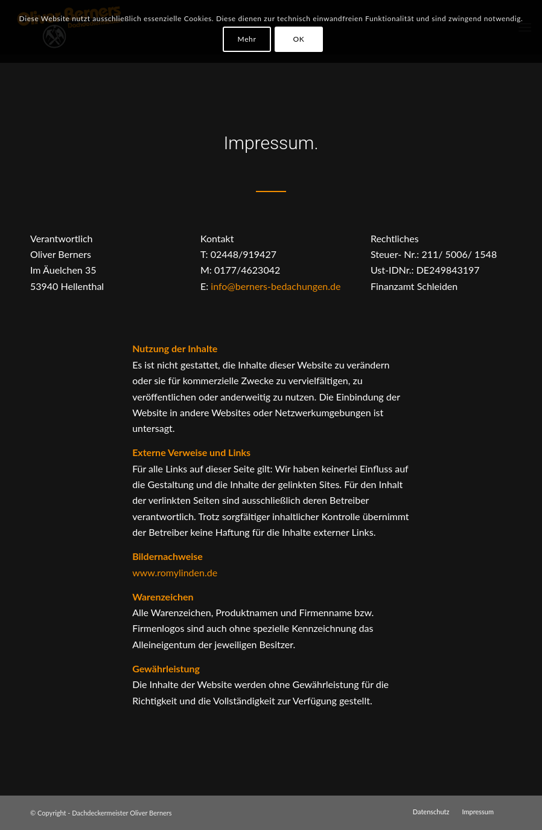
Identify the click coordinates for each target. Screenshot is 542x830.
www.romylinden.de (174, 572)
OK (299, 38)
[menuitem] (431, 812)
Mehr (247, 38)
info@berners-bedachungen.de (275, 286)
